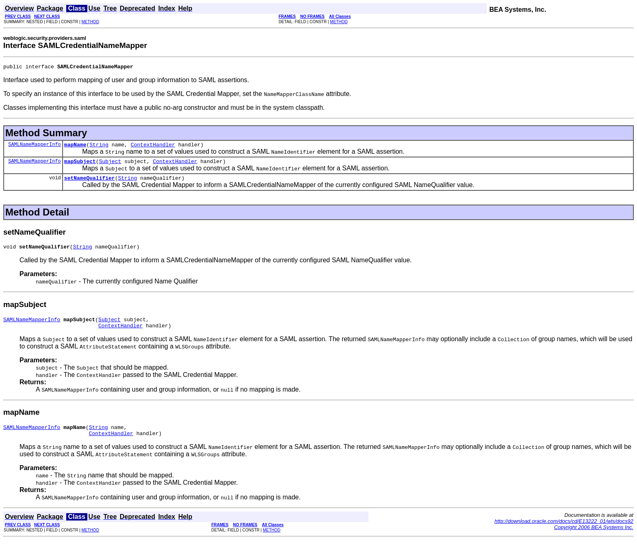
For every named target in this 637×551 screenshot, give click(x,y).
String (98, 146)
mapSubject (80, 164)
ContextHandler (153, 146)
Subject (110, 164)
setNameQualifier (89, 182)
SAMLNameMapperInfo (34, 146)
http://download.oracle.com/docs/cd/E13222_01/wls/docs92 (563, 532)
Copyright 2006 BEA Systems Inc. (593, 538)
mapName (75, 146)
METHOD (90, 22)
